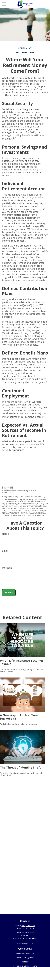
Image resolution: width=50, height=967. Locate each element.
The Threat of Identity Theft (20, 767)
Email (5, 550)
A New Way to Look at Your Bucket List (19, 716)
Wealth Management (25, 957)
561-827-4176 (28, 928)
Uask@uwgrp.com (25, 943)
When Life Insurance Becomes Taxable (21, 662)
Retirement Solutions (25, 953)
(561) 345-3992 (28, 925)
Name (5, 533)
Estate (25, 961)
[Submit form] (9, 592)
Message (7, 567)
